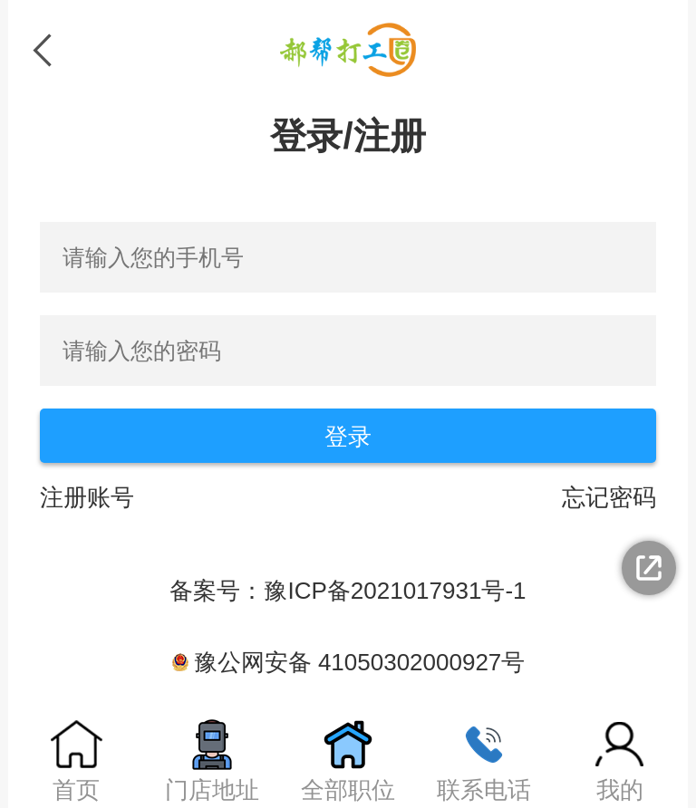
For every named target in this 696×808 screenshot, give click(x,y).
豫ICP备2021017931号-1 (395, 590)
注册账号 (87, 497)
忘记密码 (609, 497)
